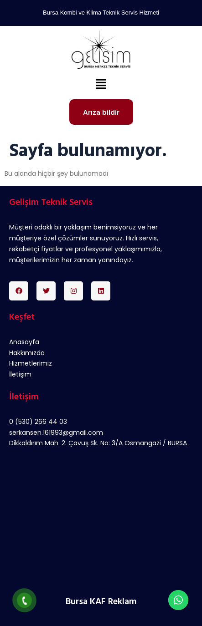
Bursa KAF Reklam (101, 600)
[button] (101, 85)
